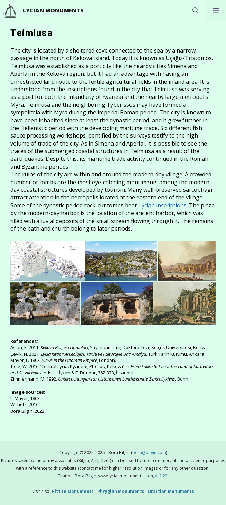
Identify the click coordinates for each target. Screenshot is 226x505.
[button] (196, 10)
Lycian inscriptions (162, 205)
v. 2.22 (161, 476)
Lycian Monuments (53, 10)
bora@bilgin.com (149, 453)
